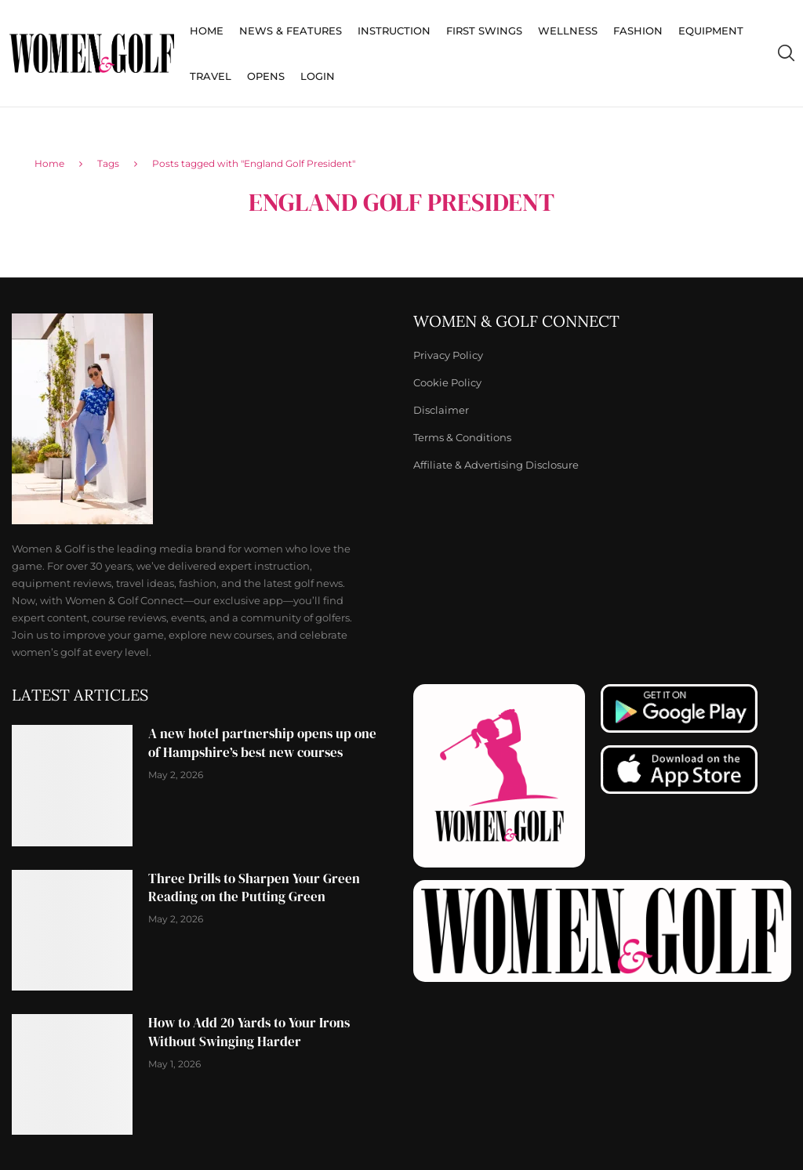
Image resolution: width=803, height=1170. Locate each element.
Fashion (638, 30)
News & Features (290, 30)
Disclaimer (441, 410)
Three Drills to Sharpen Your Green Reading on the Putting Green (254, 888)
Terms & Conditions (462, 438)
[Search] (786, 53)
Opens (266, 76)
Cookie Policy (447, 383)
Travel (210, 76)
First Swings (484, 30)
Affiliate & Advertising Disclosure (496, 465)
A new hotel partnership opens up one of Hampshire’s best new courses (262, 743)
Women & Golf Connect (516, 321)
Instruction (394, 30)
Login (317, 76)
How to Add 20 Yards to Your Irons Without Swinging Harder (249, 1032)
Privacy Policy (448, 355)
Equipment (710, 30)
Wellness (568, 30)
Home (206, 30)
